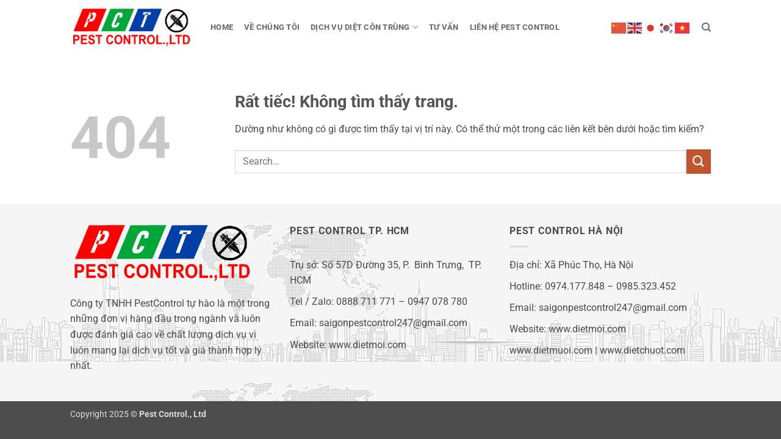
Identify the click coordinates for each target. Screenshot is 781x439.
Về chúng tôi (272, 27)
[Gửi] (698, 161)
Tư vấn (444, 27)
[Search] (706, 27)
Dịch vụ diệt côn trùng (364, 27)
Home (222, 27)
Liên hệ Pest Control (515, 27)
